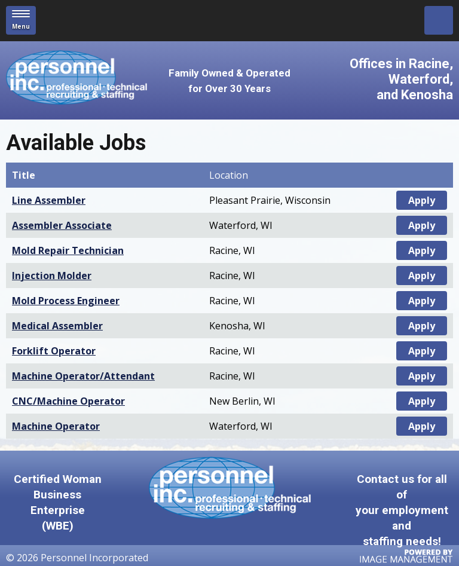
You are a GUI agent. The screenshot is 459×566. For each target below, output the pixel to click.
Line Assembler (48, 200)
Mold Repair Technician (68, 250)
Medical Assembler (57, 325)
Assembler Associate (62, 225)
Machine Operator (56, 426)
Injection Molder (51, 275)
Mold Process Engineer (66, 300)
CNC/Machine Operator (68, 401)
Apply (421, 200)
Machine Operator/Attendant (83, 376)
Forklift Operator (54, 350)
